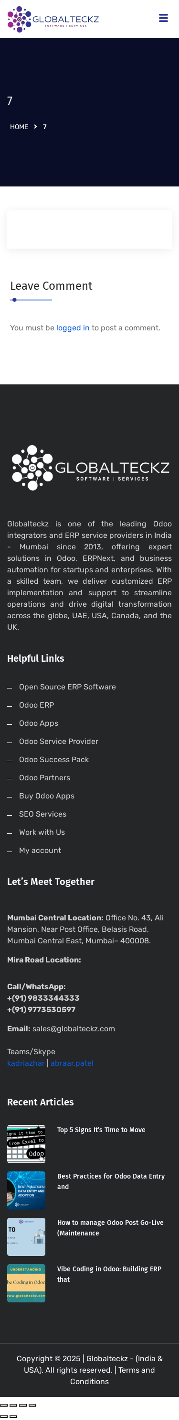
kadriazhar (26, 1063)
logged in (73, 327)
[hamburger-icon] (163, 19)
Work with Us (42, 832)
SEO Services (42, 814)
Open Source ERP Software (67, 686)
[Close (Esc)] (4, 1405)
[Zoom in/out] (32, 1405)
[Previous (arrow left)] (4, 1416)
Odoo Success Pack (54, 759)
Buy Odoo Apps (46, 795)
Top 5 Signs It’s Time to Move (101, 1130)
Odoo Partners (44, 777)
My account (40, 850)
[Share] (13, 1405)
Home (19, 127)
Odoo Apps (38, 723)
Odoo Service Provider (58, 741)
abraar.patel (72, 1063)
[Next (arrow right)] (13, 1416)
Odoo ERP (36, 705)
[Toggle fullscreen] (23, 1405)
